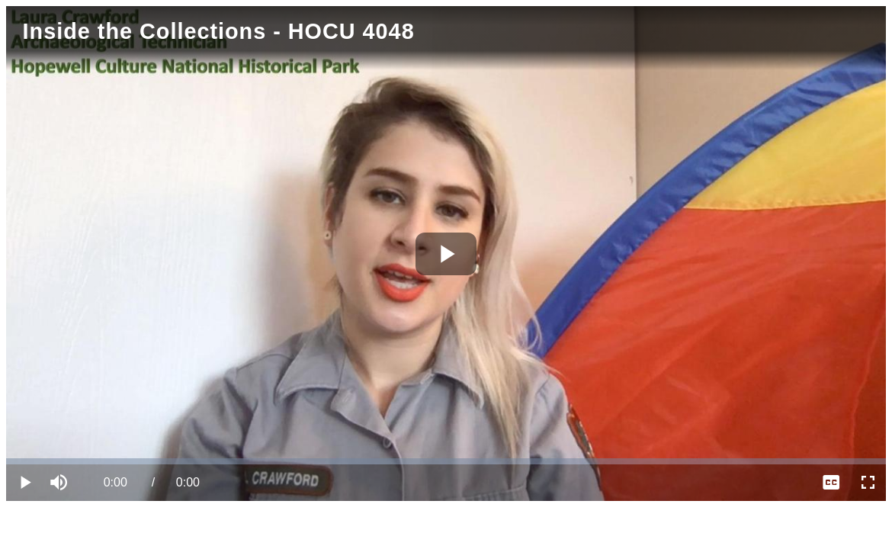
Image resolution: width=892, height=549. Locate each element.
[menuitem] (831, 482)
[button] (61, 482)
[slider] (446, 461)
